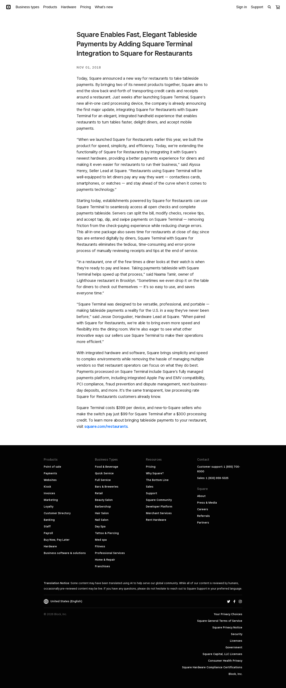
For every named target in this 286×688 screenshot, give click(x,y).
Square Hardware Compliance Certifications (212, 667)
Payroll (48, 533)
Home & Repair (105, 559)
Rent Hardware (156, 519)
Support (151, 493)
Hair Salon (102, 513)
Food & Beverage (106, 466)
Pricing (151, 466)
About (201, 496)
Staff (47, 526)
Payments (50, 473)
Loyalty (48, 506)
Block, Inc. (235, 673)
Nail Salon (101, 519)
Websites (50, 480)
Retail (99, 493)
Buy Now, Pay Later (57, 539)
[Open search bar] (269, 7)
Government (233, 647)
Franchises (102, 566)
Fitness (100, 546)
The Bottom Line (157, 480)
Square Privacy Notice (227, 627)
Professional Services (110, 553)
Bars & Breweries (106, 486)
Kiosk (47, 486)
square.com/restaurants (106, 426)
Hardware (50, 546)
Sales (149, 486)
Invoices (49, 493)
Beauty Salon (104, 499)
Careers (202, 509)
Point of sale (52, 466)
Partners (203, 522)
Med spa (101, 539)
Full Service (103, 480)
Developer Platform (159, 506)
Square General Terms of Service (219, 620)
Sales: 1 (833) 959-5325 (212, 478)
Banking (49, 519)
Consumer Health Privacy (225, 660)
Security (236, 634)
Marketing (51, 499)
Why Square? (155, 473)
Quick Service (104, 473)
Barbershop (103, 506)
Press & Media (207, 502)
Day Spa (100, 526)
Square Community (159, 499)
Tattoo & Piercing (107, 533)
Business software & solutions (65, 553)
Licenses (236, 640)
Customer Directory (57, 513)
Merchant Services (159, 513)
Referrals (203, 515)
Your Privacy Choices (228, 614)
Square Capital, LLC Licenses (222, 654)
